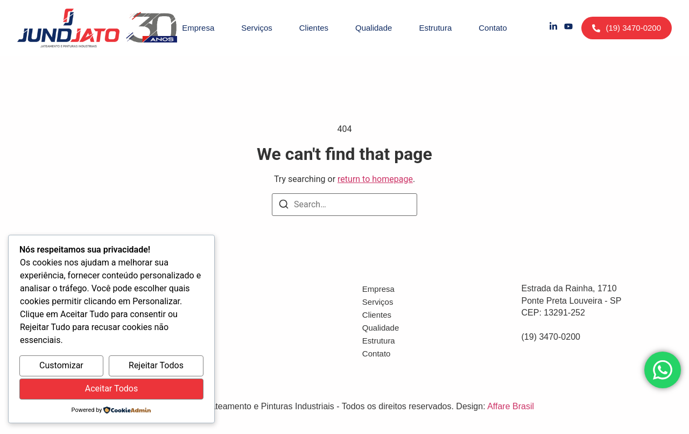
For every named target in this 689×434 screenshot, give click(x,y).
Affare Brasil (510, 406)
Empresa (198, 27)
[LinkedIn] (553, 28)
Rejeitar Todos (156, 365)
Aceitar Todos (111, 388)
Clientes (313, 27)
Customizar (61, 365)
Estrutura (435, 27)
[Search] (284, 206)
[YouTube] (568, 28)
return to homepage (375, 179)
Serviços (256, 27)
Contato (493, 27)
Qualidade (373, 27)
